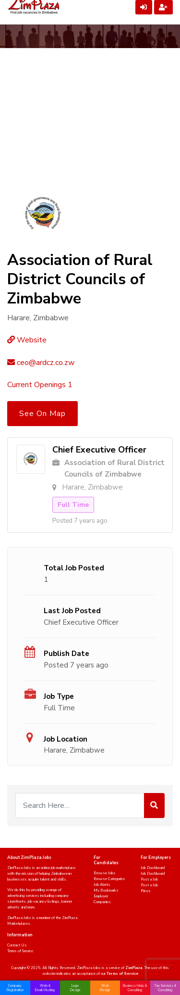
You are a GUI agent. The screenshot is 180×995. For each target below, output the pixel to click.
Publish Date (66, 653)
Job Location (65, 739)
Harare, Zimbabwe (74, 750)
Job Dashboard (153, 867)
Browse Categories (109, 879)
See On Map (42, 413)
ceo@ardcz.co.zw (40, 362)
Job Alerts (102, 884)
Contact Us (17, 945)
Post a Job (149, 879)
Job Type (59, 696)
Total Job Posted (74, 568)
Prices (146, 891)
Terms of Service (20, 951)
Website (27, 340)
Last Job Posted (72, 611)
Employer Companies (102, 899)
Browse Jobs (105, 873)
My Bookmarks (106, 890)
